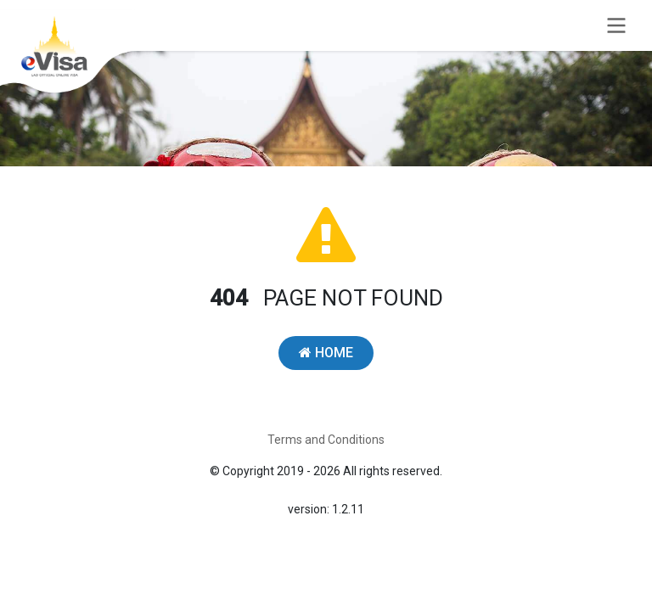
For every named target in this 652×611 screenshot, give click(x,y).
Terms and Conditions (326, 439)
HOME (326, 353)
